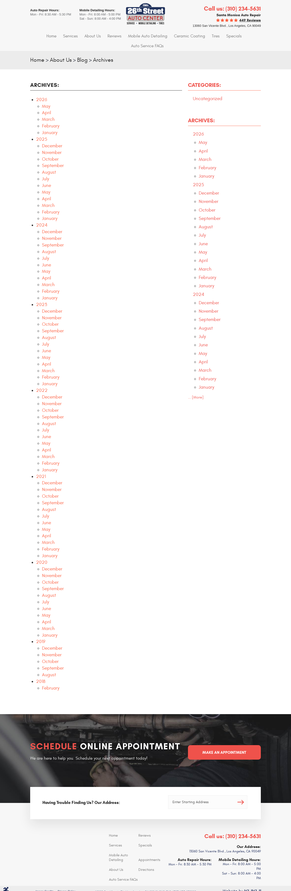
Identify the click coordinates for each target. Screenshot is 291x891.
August (49, 162)
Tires (195, 36)
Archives (104, 49)
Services (57, 36)
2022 (42, 380)
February (50, 116)
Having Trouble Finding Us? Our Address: (81, 792)
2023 (41, 294)
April (46, 103)
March (48, 109)
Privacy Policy (66, 881)
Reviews (99, 36)
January (49, 122)
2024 (42, 215)
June (46, 175)
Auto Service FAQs (242, 36)
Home (38, 36)
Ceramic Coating (170, 36)
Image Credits (44, 881)
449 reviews (250, 20)
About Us (77, 36)
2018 (40, 671)
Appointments (149, 849)
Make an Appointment (224, 741)
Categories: (204, 75)
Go (238, 792)
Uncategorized (207, 88)
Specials (213, 36)
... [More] (196, 391)
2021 (41, 466)
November (52, 142)
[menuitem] (38, 36)
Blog (83, 49)
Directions (146, 859)
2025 (41, 129)
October (50, 149)
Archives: (201, 110)
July (45, 169)
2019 (40, 631)
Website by (242, 881)
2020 (41, 552)
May (46, 96)
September (53, 155)
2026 (41, 89)
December (52, 135)
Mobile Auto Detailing (130, 36)
